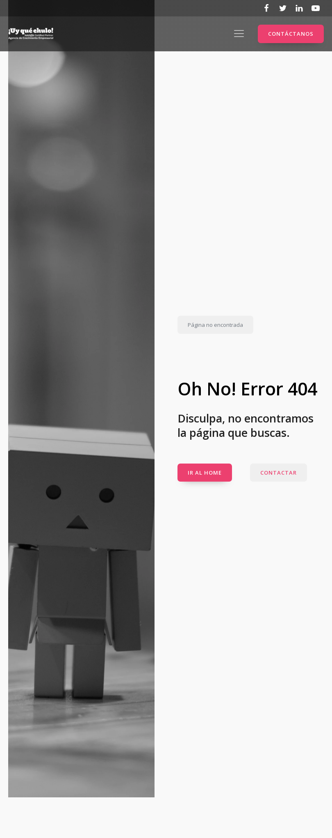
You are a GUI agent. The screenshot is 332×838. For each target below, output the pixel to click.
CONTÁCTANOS (291, 33)
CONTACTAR (278, 472)
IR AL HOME (205, 472)
